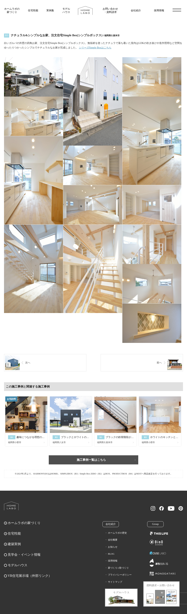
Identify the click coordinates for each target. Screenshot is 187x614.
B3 (6, 35)
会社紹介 (136, 10)
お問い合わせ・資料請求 (110, 10)
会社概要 (112, 539)
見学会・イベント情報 (24, 554)
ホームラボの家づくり (12, 10)
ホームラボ (11, 506)
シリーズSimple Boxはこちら (95, 47)
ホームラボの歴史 (117, 532)
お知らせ (112, 546)
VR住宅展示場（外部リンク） (30, 576)
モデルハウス (66, 10)
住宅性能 (33, 10)
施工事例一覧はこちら (91, 459)
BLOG (111, 553)
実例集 (50, 10)
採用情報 (159, 10)
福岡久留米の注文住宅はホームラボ (85, 10)
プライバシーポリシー (120, 574)
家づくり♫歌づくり (118, 567)
